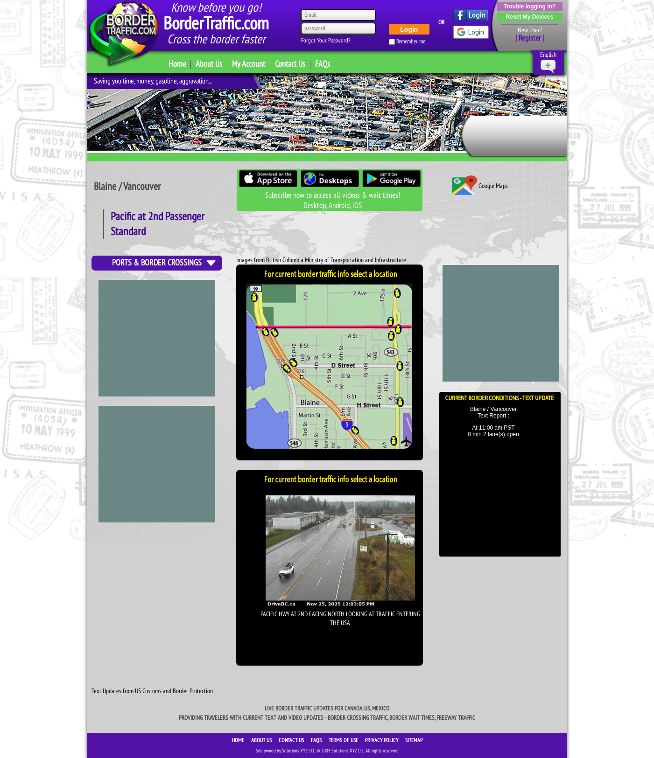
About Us (209, 64)
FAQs (322, 64)
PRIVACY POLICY (382, 740)
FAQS (317, 740)
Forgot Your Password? (326, 40)
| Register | (529, 38)
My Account (248, 64)
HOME (239, 740)
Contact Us (290, 64)
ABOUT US (262, 740)
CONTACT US (292, 740)
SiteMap (413, 740)
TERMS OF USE (344, 740)
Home (177, 64)
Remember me (410, 41)
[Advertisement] (156, 464)
